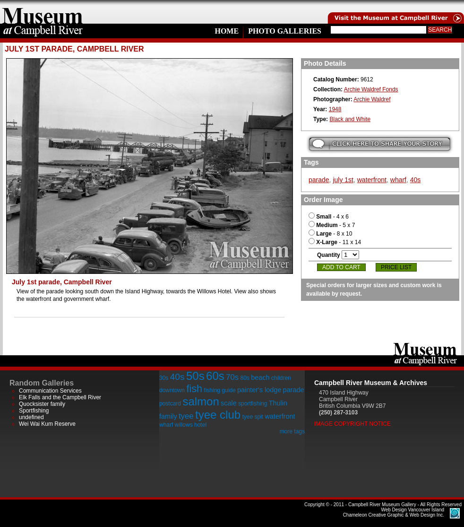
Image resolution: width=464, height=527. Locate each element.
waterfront (372, 180)
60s (215, 375)
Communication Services (50, 390)
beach (260, 377)
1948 (335, 109)
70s (232, 377)
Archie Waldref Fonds (371, 89)
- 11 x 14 (335, 242)
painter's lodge (259, 390)
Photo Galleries (284, 31)
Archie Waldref (371, 99)
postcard (170, 403)
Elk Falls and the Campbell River (60, 397)
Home (227, 31)
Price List (396, 267)
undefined (31, 417)
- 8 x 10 (330, 233)
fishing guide (219, 390)
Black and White (349, 119)
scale (229, 403)
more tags (292, 431)
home (42, 12)
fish (194, 389)
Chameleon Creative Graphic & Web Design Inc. (393, 512)
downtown (172, 390)
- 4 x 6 (329, 216)
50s (195, 375)
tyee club (218, 414)
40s (415, 180)
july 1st (343, 180)
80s (244, 378)
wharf (398, 180)
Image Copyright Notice (352, 424)
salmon (200, 401)
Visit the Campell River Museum (395, 12)
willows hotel (190, 425)
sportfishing (252, 403)
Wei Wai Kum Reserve (47, 424)
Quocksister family (42, 404)
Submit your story (379, 144)
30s (163, 378)
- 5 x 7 (332, 225)
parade (319, 180)
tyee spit (252, 416)
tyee (186, 416)
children (281, 378)
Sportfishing (34, 410)
